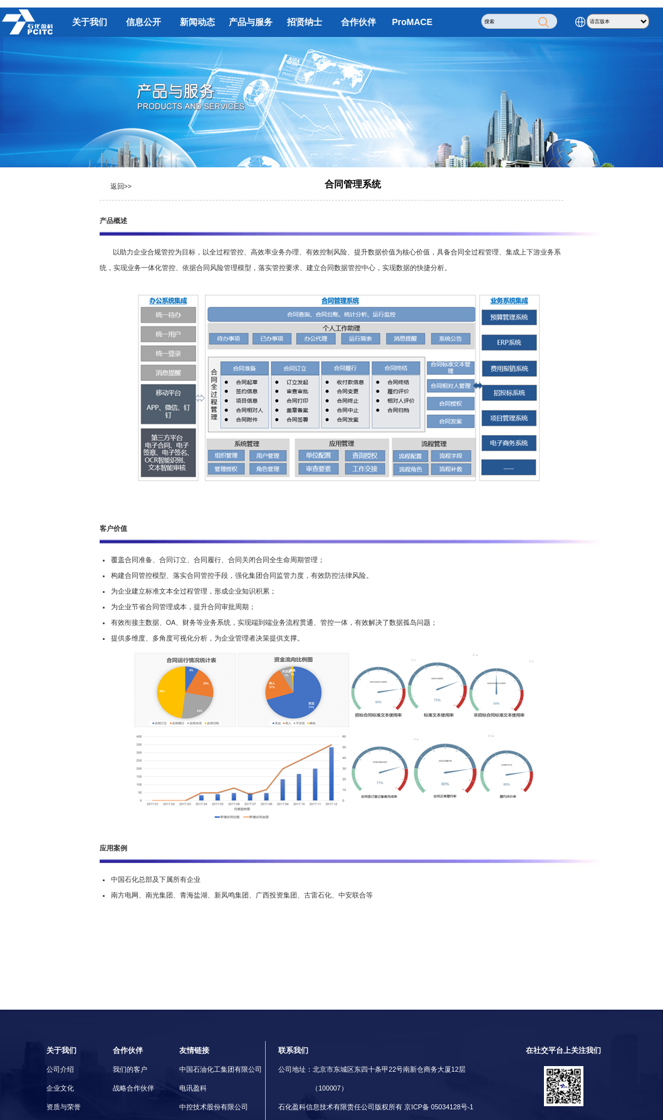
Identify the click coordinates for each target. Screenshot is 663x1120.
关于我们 (89, 22)
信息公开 (143, 22)
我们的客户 (130, 1069)
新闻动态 (197, 22)
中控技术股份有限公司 (213, 1107)
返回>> (121, 186)
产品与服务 (251, 22)
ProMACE (412, 22)
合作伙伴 (358, 22)
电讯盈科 (193, 1088)
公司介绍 (60, 1069)
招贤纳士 (304, 22)
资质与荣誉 (63, 1107)
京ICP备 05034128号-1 (438, 1107)
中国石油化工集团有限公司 (220, 1069)
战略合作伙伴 (133, 1088)
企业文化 (60, 1088)
